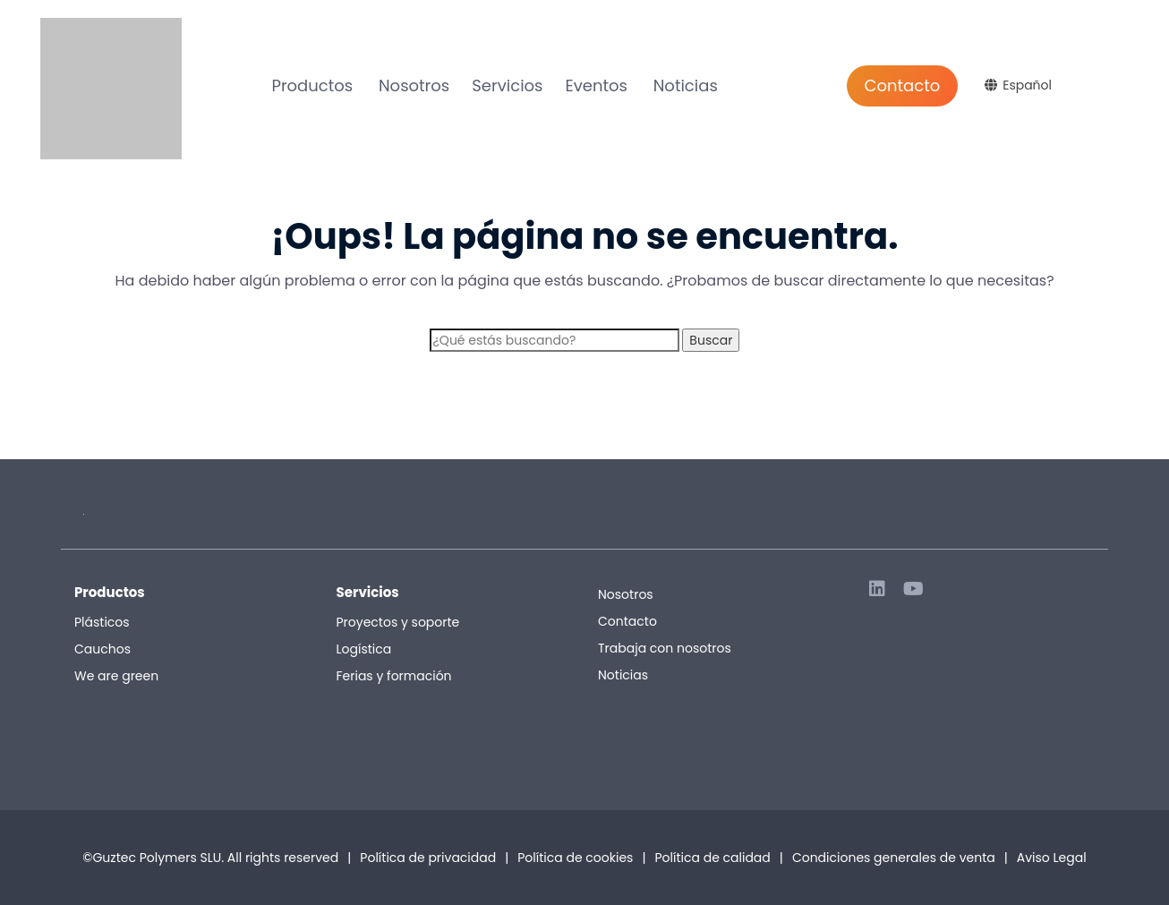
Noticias (685, 85)
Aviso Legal (1052, 858)
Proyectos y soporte (398, 622)
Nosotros (414, 85)
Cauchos (102, 649)
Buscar (710, 340)
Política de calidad (712, 858)
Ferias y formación (394, 676)
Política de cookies (575, 858)
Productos (312, 85)
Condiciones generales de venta (900, 858)
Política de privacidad (428, 858)
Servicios (507, 85)
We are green (116, 676)
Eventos (596, 85)
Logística (364, 649)
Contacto (903, 85)
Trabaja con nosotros (664, 648)
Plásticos (102, 622)
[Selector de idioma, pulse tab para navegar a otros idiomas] (1020, 85)
